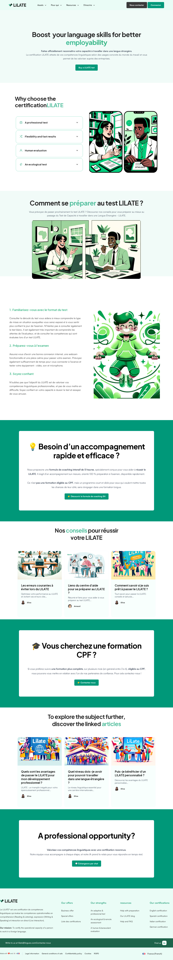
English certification (158, 910)
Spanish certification (158, 916)
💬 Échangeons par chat (86, 863)
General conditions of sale (52, 953)
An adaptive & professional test (98, 912)
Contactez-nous (43, 943)
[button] (42, 5)
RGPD (96, 953)
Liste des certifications (71, 921)
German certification (159, 927)
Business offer (67, 910)
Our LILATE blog (127, 916)
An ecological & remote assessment (101, 921)
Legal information (32, 953)
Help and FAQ (126, 921)
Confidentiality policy (73, 953)
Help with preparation (129, 910)
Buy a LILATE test (87, 67)
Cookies (88, 953)
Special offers (67, 916)
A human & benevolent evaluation (101, 929)
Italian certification (158, 921)
